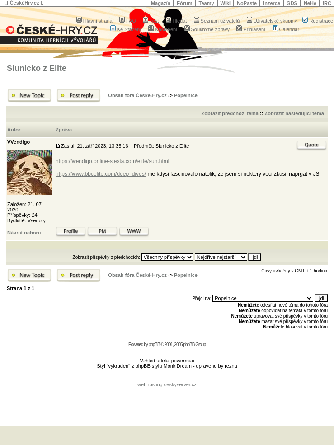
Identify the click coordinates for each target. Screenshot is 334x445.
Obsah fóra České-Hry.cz (137, 95)
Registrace (317, 20)
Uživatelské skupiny (272, 20)
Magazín (160, 3)
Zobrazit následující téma (294, 113)
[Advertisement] (167, 400)
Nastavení (163, 29)
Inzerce (271, 3)
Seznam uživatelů (217, 20)
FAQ (127, 20)
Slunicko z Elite (36, 68)
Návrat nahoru (24, 232)
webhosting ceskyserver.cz (167, 384)
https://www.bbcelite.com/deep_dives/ (101, 174)
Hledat (176, 20)
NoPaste (247, 3)
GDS (292, 3)
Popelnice (186, 95)
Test (151, 20)
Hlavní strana (94, 20)
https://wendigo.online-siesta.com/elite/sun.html (112, 161)
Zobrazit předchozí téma (230, 113)
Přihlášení (250, 29)
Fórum (184, 3)
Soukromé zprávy (207, 29)
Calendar (286, 29)
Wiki (226, 3)
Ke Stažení (125, 29)
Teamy (206, 3)
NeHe (310, 3)
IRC (327, 3)
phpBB (154, 344)
